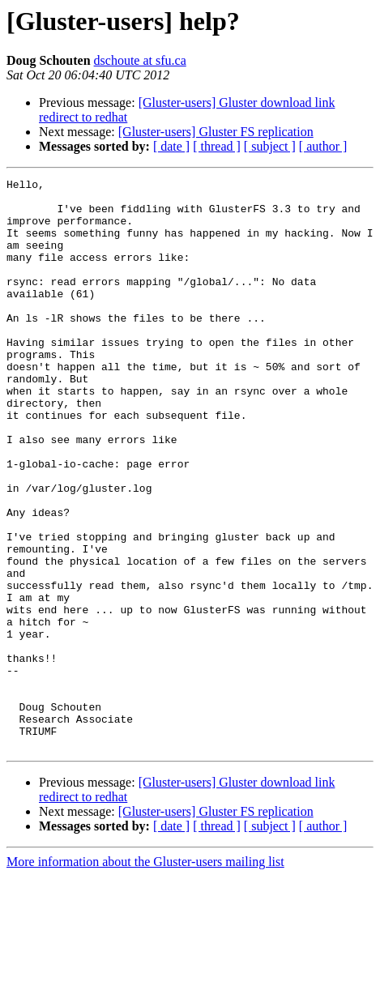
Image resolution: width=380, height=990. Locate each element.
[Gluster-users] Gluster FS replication (216, 132)
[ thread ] (217, 146)
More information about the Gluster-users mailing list (145, 976)
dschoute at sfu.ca (140, 60)
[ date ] (171, 146)
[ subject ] (270, 146)
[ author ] (323, 146)
